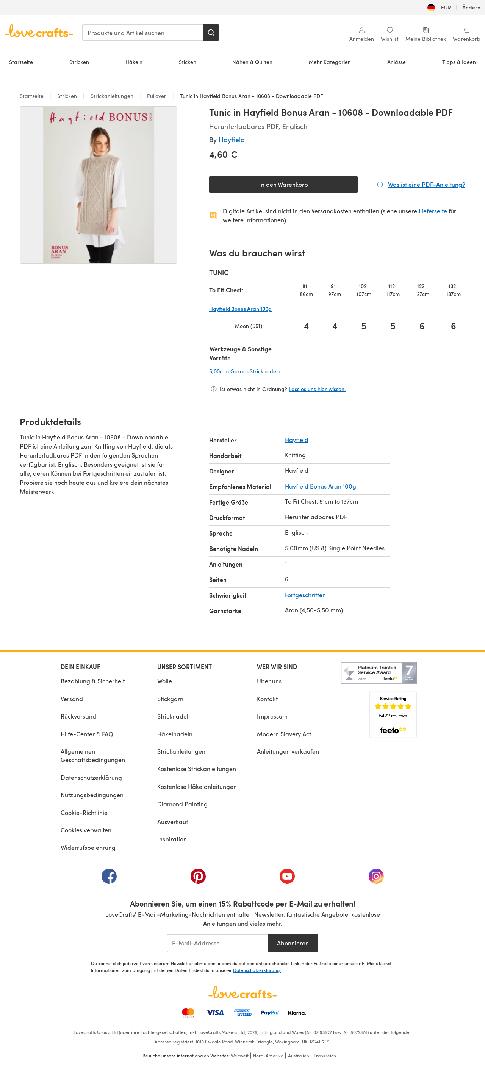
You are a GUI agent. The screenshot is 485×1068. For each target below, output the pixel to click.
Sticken (187, 61)
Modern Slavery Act (284, 734)
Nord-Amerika (268, 1055)
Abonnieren (293, 943)
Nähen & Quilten (252, 61)
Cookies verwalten (86, 830)
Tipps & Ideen (459, 61)
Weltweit (240, 1055)
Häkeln (133, 61)
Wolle (164, 681)
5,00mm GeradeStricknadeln (283, 371)
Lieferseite (434, 211)
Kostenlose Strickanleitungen (196, 769)
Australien (298, 1055)
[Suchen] (211, 32)
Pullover (157, 95)
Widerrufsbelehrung (88, 847)
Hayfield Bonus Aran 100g (320, 486)
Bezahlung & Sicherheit (93, 681)
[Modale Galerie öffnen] (98, 185)
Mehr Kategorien (330, 61)
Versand (72, 699)
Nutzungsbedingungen (92, 795)
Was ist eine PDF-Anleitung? (426, 184)
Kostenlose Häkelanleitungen (197, 786)
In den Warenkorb (283, 184)
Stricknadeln (174, 716)
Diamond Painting (182, 804)
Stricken (79, 61)
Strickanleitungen (112, 95)
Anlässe (396, 61)
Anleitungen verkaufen (288, 751)
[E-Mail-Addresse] (217, 943)
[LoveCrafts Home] (242, 992)
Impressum (272, 716)
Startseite (21, 61)
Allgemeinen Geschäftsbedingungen (93, 755)
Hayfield (232, 139)
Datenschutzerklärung (91, 777)
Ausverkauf (172, 822)
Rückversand (78, 716)
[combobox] (142, 32)
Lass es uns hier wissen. (317, 389)
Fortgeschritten (305, 595)
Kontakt (267, 699)
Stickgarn (170, 699)
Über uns (269, 681)
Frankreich (325, 1055)
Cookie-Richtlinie (84, 813)
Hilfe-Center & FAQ (87, 734)
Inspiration (172, 839)
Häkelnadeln (174, 734)
